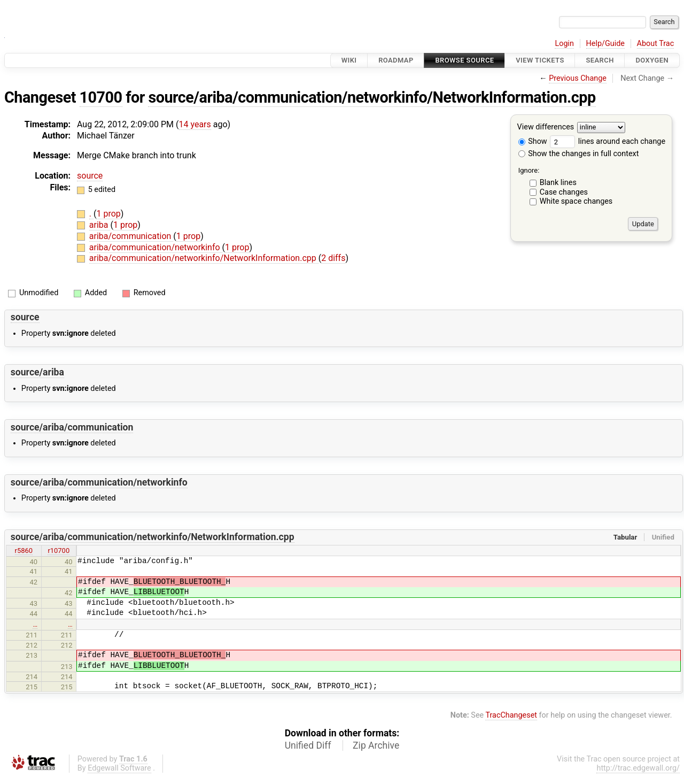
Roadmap (396, 60)
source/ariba (37, 372)
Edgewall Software (119, 768)
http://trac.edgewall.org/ (638, 768)
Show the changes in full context (578, 153)
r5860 (24, 551)
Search (599, 60)
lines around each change (607, 141)
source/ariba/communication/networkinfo (99, 482)
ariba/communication (131, 236)
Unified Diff (308, 745)
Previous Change (578, 78)
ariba (100, 225)
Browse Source (464, 60)
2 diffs (333, 258)
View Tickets (540, 60)
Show (532, 141)
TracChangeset (511, 715)
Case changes (564, 192)
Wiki (349, 60)
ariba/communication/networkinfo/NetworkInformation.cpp (203, 258)
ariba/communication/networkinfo (155, 247)
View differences (545, 127)
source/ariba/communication (72, 427)
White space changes (576, 201)
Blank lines (558, 182)
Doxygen (652, 60)
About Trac (655, 43)
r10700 (58, 551)
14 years (195, 124)
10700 (101, 97)
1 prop (108, 214)
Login (564, 43)
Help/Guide (605, 43)
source (90, 176)
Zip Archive (376, 745)
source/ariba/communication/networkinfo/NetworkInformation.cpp (371, 97)
